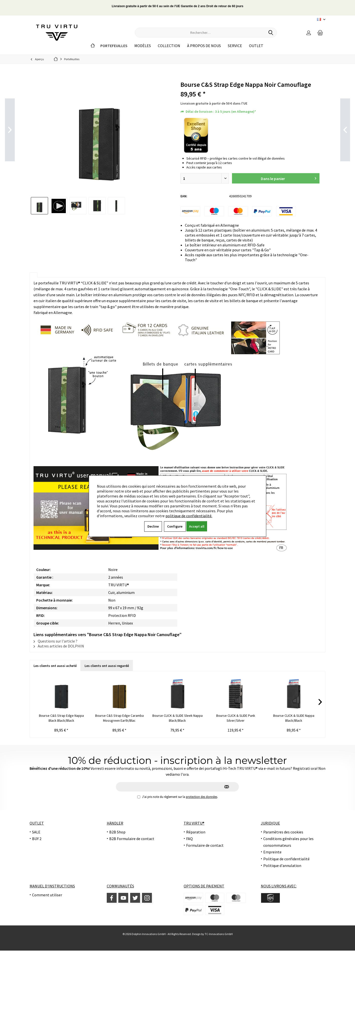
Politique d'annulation (282, 865)
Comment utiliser (47, 894)
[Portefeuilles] (114, 46)
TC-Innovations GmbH (219, 934)
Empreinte (272, 851)
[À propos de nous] (204, 46)
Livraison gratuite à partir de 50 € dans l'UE (214, 103)
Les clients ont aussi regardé (107, 665)
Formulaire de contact (205, 845)
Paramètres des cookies (283, 831)
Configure (174, 526)
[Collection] (169, 46)
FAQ (189, 838)
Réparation (195, 831)
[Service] (235, 46)
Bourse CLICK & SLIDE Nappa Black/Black (293, 718)
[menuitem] (320, 32)
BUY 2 (36, 838)
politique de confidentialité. (188, 515)
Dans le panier (288, 177)
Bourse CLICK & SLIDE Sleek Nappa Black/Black (177, 718)
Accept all (196, 526)
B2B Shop (117, 831)
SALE (36, 831)
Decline (153, 526)
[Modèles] (142, 46)
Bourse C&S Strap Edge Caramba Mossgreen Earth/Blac (119, 718)
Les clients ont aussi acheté (55, 665)
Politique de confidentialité (286, 858)
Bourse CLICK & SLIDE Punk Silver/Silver (235, 718)
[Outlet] (256, 46)
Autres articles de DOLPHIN (59, 646)
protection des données (201, 797)
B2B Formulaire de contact (131, 838)
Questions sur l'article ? (55, 641)
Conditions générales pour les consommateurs (288, 842)
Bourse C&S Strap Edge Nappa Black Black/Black (61, 718)
